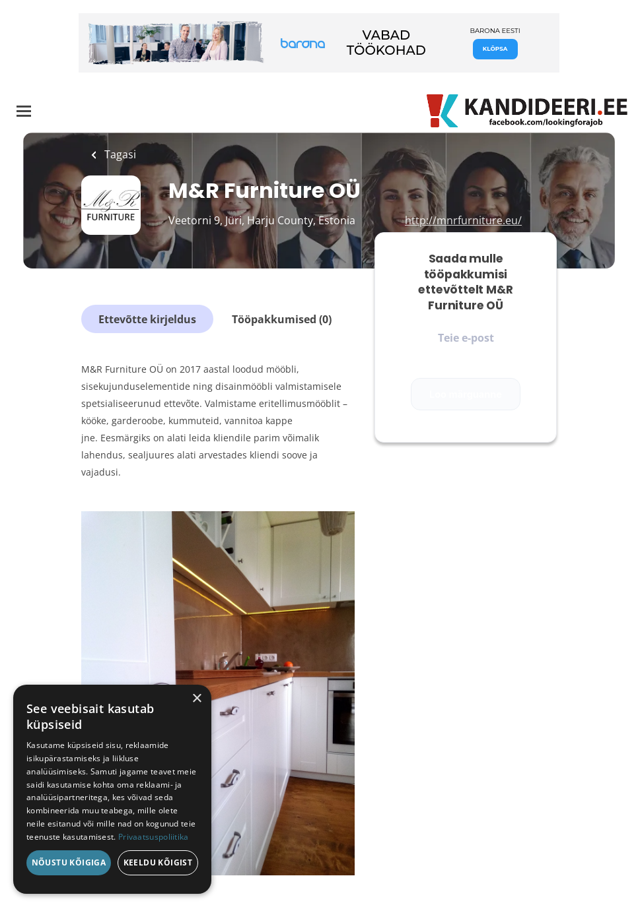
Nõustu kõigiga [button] (69, 862)
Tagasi (119, 154)
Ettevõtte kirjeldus (147, 319)
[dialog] (112, 789)
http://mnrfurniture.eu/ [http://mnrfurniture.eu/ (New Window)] (463, 220)
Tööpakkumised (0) (282, 319)
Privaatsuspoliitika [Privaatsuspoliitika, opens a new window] (153, 836)
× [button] (196, 699)
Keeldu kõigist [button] (158, 862)
